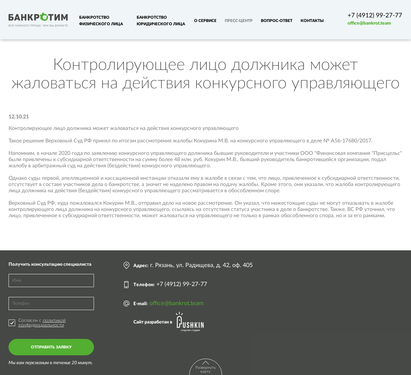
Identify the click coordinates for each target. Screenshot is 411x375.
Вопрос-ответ (276, 21)
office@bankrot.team (369, 23)
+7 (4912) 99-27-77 (375, 15)
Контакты (312, 21)
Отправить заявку (51, 347)
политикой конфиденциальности (42, 322)
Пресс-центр (239, 21)
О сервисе (205, 21)
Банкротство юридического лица (161, 20)
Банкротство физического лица (101, 20)
